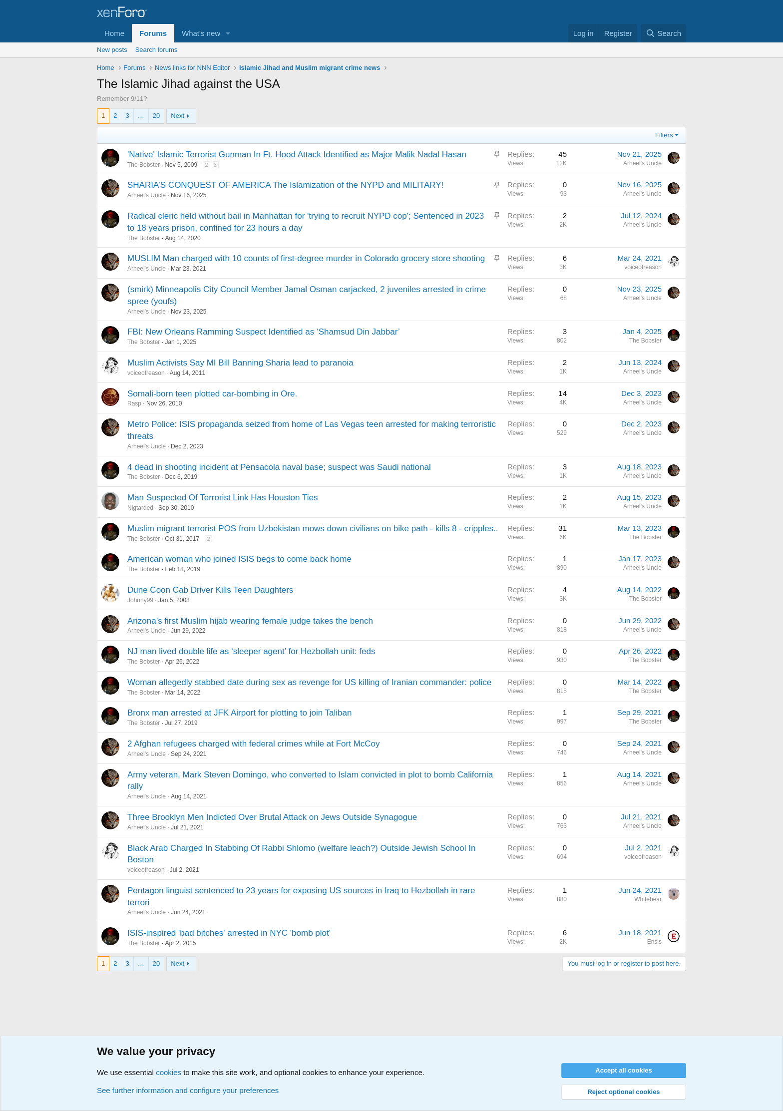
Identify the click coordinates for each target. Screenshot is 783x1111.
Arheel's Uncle (642, 163)
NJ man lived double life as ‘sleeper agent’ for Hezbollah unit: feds (251, 651)
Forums (153, 33)
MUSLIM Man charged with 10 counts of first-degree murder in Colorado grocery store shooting (306, 258)
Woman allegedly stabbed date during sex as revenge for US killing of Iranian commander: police (309, 682)
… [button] (141, 115)
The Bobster (143, 164)
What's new (201, 33)
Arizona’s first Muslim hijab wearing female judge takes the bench (250, 621)
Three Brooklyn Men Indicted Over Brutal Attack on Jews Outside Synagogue (272, 817)
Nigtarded (140, 507)
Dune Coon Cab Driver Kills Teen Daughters (210, 590)
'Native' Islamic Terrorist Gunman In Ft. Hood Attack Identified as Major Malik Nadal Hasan (296, 154)
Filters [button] (664, 135)
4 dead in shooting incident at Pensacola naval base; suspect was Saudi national (279, 467)
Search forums (156, 49)
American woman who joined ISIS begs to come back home (239, 559)
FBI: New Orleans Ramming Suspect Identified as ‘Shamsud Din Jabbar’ (263, 332)
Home (114, 33)
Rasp (134, 403)
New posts (112, 49)
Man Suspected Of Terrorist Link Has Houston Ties (222, 497)
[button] (228, 33)
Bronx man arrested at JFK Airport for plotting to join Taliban (239, 713)
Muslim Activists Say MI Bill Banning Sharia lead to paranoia (240, 363)
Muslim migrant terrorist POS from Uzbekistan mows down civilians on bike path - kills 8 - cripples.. (312, 528)
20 (156, 115)
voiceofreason (643, 267)
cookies (168, 1072)
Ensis (654, 941)
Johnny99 (140, 600)
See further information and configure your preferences (188, 1090)
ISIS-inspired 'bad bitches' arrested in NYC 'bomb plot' (229, 933)
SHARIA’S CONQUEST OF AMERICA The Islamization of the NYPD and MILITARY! (285, 185)
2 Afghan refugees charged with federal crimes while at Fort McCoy (253, 743)
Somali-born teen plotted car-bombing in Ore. (212, 393)
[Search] (663, 33)
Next (177, 115)
